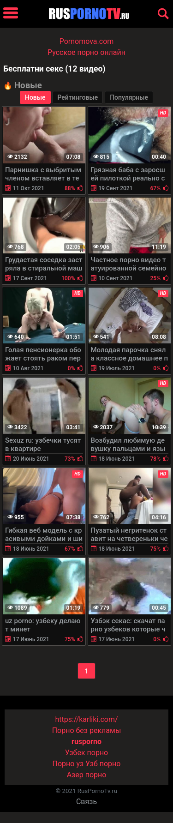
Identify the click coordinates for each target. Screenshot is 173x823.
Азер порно (87, 774)
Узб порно (102, 763)
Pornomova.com (87, 41)
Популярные (129, 97)
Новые (35, 97)
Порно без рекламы (86, 730)
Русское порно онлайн (86, 52)
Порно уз (68, 763)
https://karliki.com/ (86, 719)
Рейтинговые (78, 97)
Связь (86, 801)
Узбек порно (86, 752)
